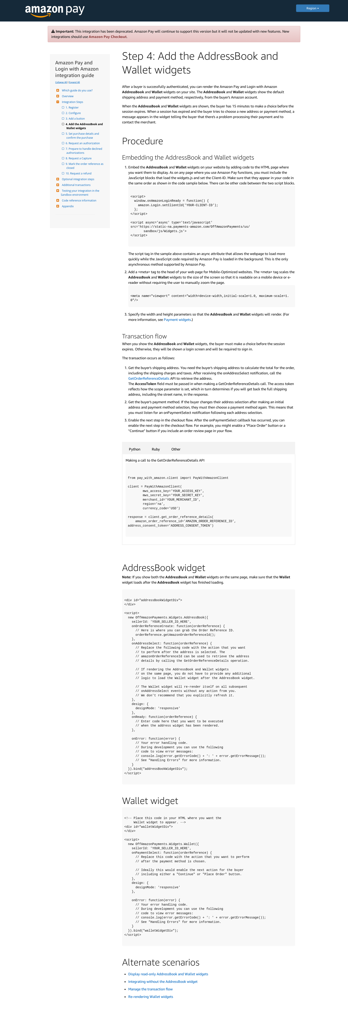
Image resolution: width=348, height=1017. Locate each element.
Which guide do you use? (77, 90)
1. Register (72, 107)
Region (312, 8)
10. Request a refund (78, 173)
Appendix (67, 206)
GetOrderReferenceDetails (148, 378)
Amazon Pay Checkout (108, 36)
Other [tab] (175, 449)
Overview (67, 96)
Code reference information (78, 200)
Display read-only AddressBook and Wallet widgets (168, 974)
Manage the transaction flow (150, 989)
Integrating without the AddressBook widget (163, 981)
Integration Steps (72, 102)
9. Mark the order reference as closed (85, 166)
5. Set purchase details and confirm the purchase (83, 136)
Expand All (74, 82)
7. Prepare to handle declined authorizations (84, 151)
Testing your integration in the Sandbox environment (80, 193)
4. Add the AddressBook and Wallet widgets (85, 126)
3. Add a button (75, 118)
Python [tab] (134, 449)
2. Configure (73, 113)
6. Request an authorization (83, 143)
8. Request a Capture (78, 158)
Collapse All (61, 82)
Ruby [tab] (156, 449)
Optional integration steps (77, 179)
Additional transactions (76, 185)
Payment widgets (177, 319)
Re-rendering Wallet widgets (150, 996)
